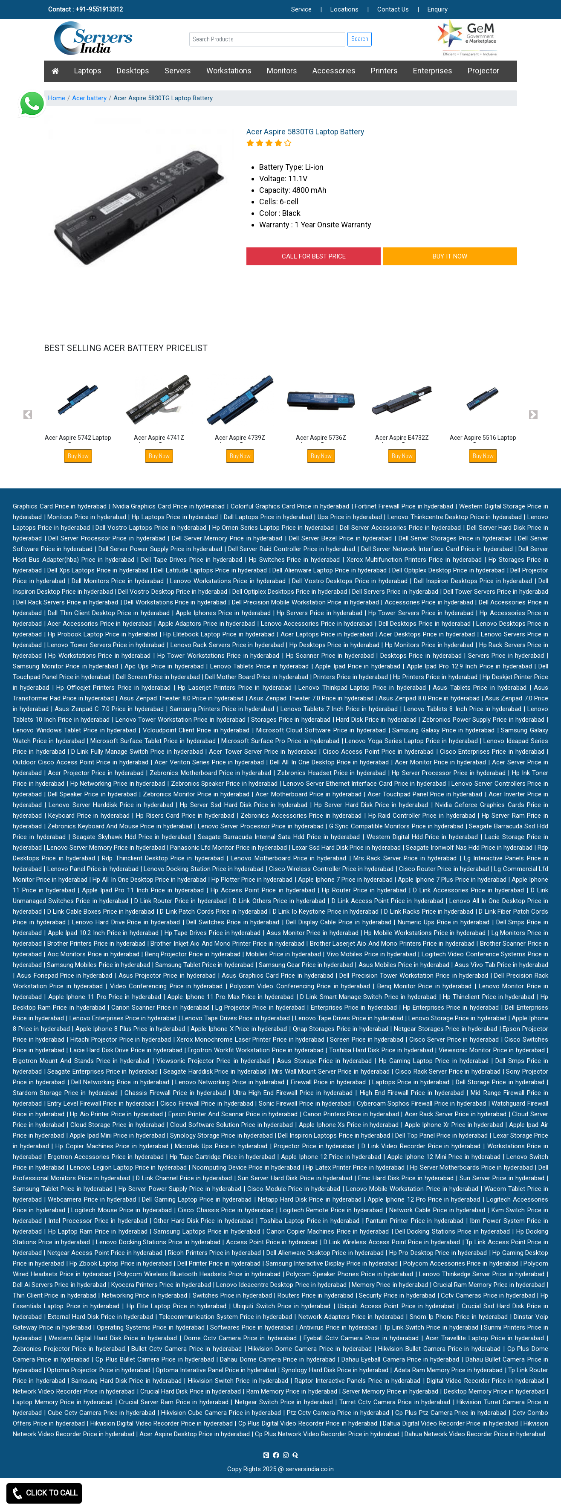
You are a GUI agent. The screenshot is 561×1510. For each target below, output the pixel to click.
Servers (178, 70)
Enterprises (432, 70)
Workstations (229, 70)
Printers (384, 70)
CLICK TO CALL (44, 1493)
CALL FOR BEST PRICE (314, 256)
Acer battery (89, 98)
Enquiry (438, 9)
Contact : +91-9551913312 (85, 9)
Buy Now (78, 456)
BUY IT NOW (450, 256)
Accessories (334, 70)
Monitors (282, 70)
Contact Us (393, 9)
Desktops (133, 70)
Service (301, 9)
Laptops (87, 70)
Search (359, 39)
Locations (344, 9)
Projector (483, 70)
